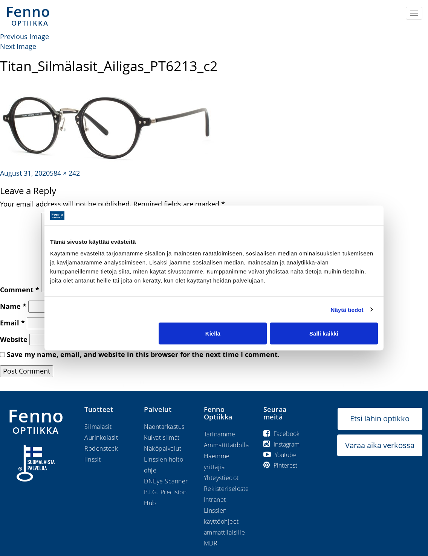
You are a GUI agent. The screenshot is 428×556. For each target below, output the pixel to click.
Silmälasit (98, 426)
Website (14, 339)
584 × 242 (65, 173)
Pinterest (280, 465)
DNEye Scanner (166, 481)
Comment (19, 289)
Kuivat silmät (162, 437)
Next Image (18, 46)
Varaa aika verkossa (379, 445)
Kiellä (212, 333)
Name (13, 306)
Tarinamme (219, 434)
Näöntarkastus (164, 426)
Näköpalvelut (162, 448)
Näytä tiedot (347, 309)
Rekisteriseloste (226, 489)
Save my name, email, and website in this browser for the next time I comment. (143, 354)
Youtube (280, 455)
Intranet (215, 499)
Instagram (281, 444)
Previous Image (24, 36)
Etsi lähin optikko (380, 418)
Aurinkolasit (101, 437)
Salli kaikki (323, 333)
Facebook (281, 434)
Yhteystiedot (221, 478)
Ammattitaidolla (226, 445)
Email (12, 322)
